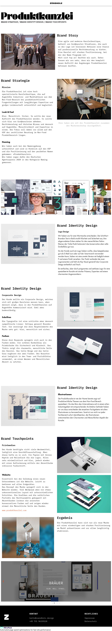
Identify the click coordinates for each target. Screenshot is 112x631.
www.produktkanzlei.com (14, 510)
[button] (3, 197)
